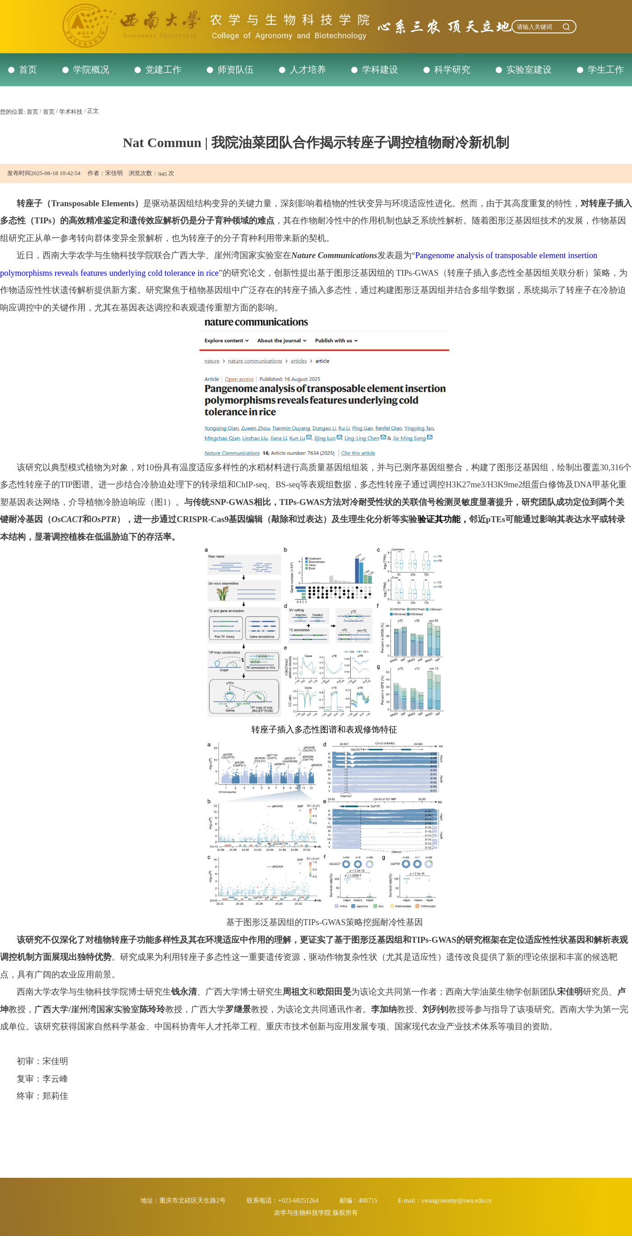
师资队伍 (236, 69)
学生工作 (606, 69)
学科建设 (380, 69)
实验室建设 (529, 69)
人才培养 (308, 69)
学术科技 (71, 111)
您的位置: (12, 111)
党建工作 (163, 69)
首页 (28, 69)
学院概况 (91, 69)
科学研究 (452, 69)
